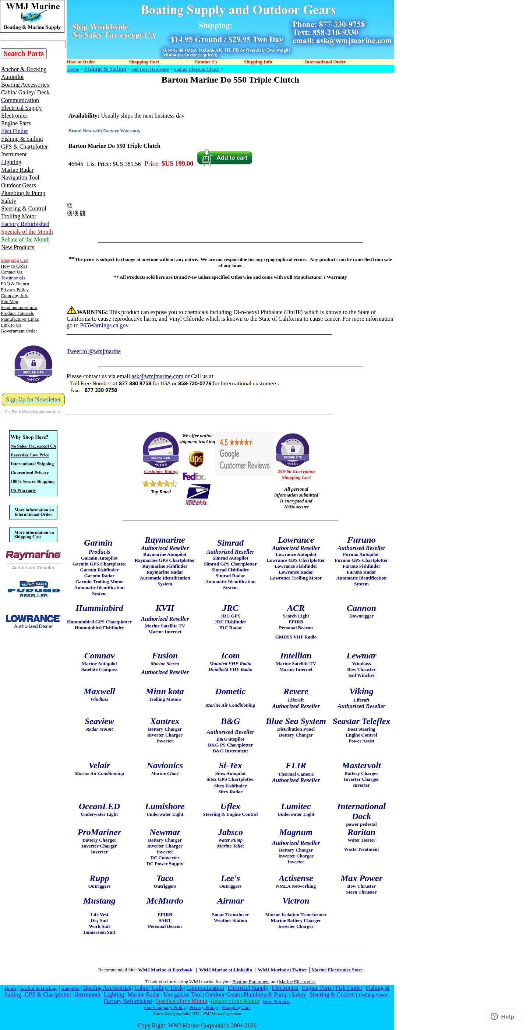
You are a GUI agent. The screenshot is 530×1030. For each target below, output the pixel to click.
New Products (276, 1001)
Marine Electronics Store (337, 969)
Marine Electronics (297, 981)
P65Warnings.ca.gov (104, 325)
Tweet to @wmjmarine (94, 351)
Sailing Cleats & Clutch (197, 69)
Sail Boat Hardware (150, 69)
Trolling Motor (373, 995)
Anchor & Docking (39, 988)
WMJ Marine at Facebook (165, 969)
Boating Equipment (250, 981)
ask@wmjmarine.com (157, 376)
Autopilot (70, 988)
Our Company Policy (165, 1007)
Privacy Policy (203, 1007)
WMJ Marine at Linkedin (225, 969)
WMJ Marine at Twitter (282, 969)
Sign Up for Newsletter (33, 399)
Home (73, 69)
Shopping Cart (236, 1007)
